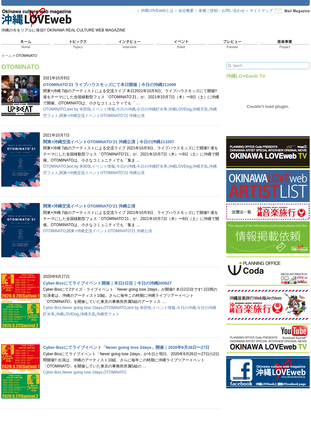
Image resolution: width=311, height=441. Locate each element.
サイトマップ (261, 10)
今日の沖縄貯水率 (152, 109)
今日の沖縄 (126, 109)
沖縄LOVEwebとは (157, 10)
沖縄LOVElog (179, 109)
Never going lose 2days (82, 307)
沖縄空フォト (108, 314)
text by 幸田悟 (79, 109)
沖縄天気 (200, 109)
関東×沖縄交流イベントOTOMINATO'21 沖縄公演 (102, 115)
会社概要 (186, 10)
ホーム (6, 55)
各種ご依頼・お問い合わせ (222, 10)
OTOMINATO (54, 109)
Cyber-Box (52, 307)
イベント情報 (103, 109)
